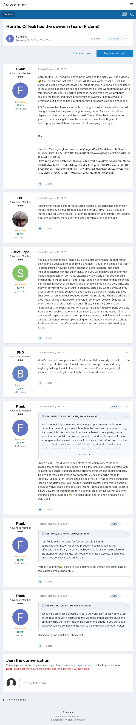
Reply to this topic (115, 53)
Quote (49, 183)
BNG (20, 352)
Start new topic (82, 53)
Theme (68, 712)
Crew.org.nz (15, 4)
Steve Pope (20, 252)
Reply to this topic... (35, 682)
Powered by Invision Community (68, 719)
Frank (23, 36)
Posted (52, 69)
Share (96, 38)
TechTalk (45, 40)
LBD (20, 198)
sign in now (83, 665)
